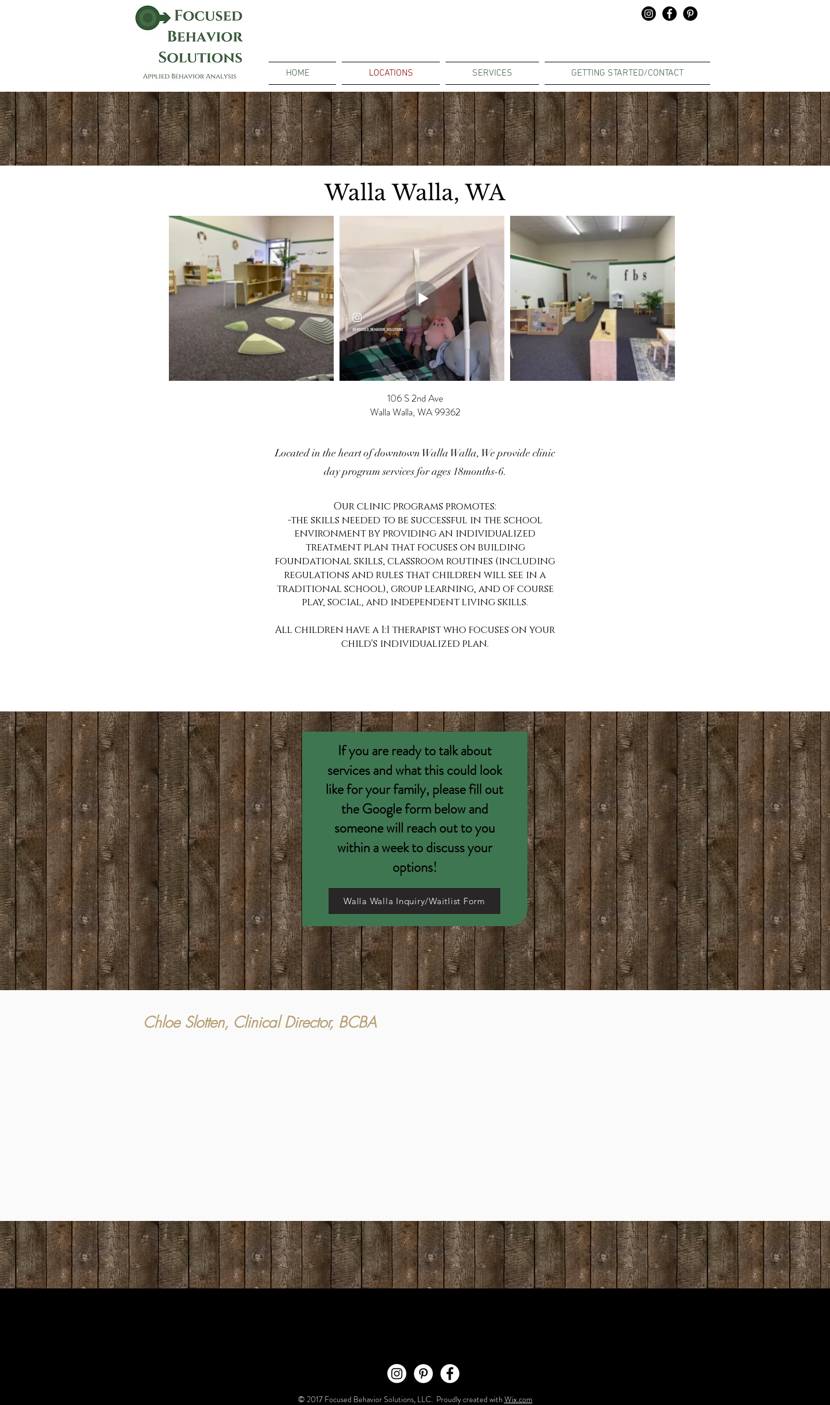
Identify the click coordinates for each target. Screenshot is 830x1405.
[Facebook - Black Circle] (669, 13)
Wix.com (518, 1399)
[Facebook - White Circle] (449, 1373)
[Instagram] (649, 13)
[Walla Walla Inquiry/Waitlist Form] (414, 901)
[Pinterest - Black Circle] (690, 13)
